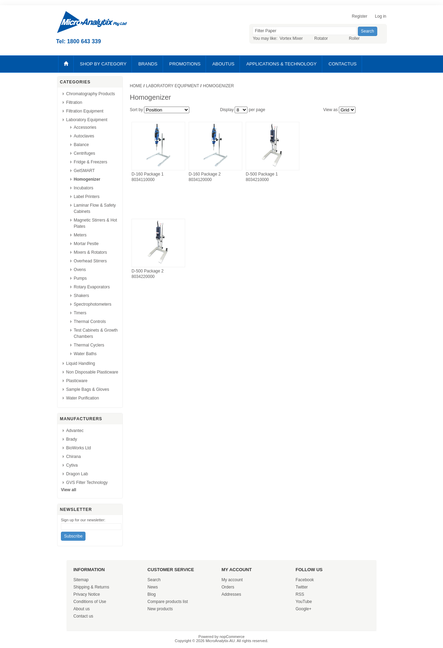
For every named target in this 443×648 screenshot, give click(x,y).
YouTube (304, 601)
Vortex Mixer (291, 38)
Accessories (85, 127)
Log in (380, 16)
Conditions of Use (89, 601)
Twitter (302, 587)
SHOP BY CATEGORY (103, 63)
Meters (80, 235)
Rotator (321, 38)
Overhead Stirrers (90, 261)
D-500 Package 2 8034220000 (148, 274)
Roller (354, 38)
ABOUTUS (224, 63)
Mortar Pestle (86, 243)
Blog (151, 594)
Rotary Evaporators (92, 287)
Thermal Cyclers (89, 345)
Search (154, 579)
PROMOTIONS (184, 63)
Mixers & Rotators (90, 252)
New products (160, 608)
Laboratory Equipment (86, 119)
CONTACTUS (342, 63)
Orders (228, 587)
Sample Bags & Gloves (87, 389)
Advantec (74, 430)
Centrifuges (84, 153)
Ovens (80, 269)
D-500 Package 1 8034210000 (262, 177)
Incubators (83, 188)
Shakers (81, 295)
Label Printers (87, 196)
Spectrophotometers (92, 304)
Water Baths (85, 353)
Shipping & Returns (91, 587)
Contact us (83, 616)
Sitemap (81, 579)
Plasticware (77, 380)
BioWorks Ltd (78, 448)
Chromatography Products (90, 93)
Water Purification (82, 398)
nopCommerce (232, 636)
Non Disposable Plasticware (92, 372)
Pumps (80, 278)
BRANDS (147, 63)
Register (360, 16)
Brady (71, 439)
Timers (80, 312)
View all (68, 489)
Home (136, 85)
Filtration (74, 102)
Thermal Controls (90, 321)
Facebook (305, 579)
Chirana (73, 456)
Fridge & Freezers (90, 162)
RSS (300, 594)
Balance (81, 144)
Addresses (231, 594)
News (152, 587)
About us (81, 608)
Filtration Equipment (84, 111)
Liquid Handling (80, 363)
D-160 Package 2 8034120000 (205, 177)
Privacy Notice (86, 594)
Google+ (303, 608)
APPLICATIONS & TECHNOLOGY (281, 63)
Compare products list (167, 601)
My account (232, 579)
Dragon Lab (77, 473)
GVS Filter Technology (87, 482)
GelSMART (84, 170)
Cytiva (72, 465)
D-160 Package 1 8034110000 (148, 177)
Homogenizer (87, 179)
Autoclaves (84, 136)
